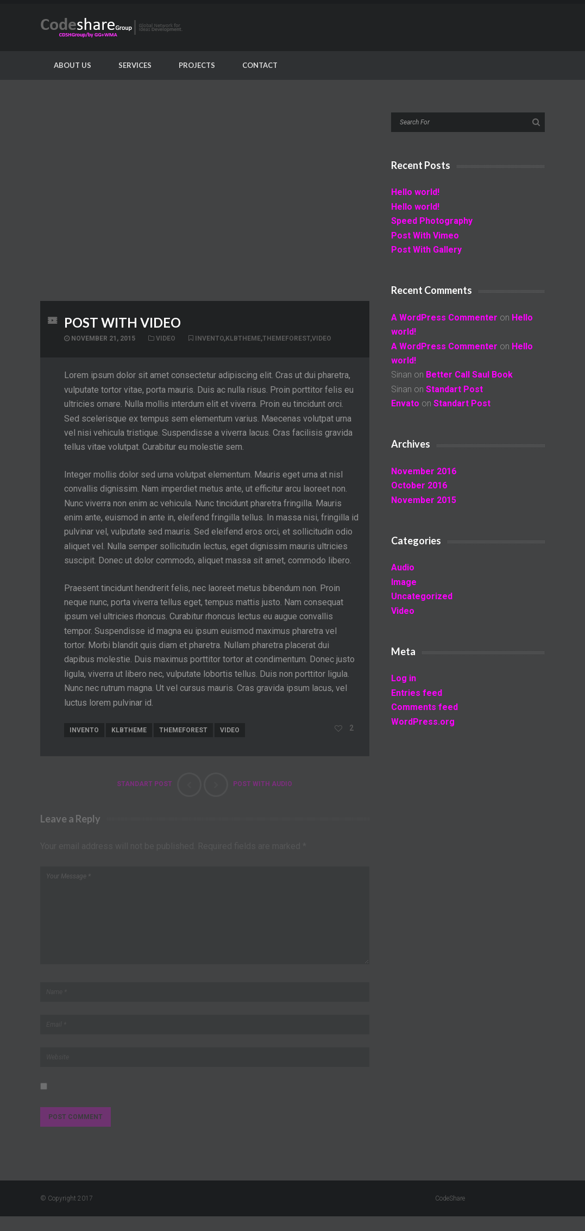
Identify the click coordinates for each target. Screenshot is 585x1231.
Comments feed (424, 707)
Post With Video (122, 322)
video (321, 338)
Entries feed (416, 693)
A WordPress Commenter (444, 317)
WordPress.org (423, 722)
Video (165, 338)
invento (209, 338)
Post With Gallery (426, 249)
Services (135, 65)
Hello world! (415, 192)
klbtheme (243, 338)
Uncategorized (421, 596)
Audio (402, 567)
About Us (72, 65)
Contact (260, 65)
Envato (405, 403)
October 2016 (419, 485)
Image (404, 582)
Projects (197, 65)
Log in (403, 678)
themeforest (286, 338)
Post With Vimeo (425, 235)
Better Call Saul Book (469, 374)
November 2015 (423, 500)
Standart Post (454, 389)
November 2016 (423, 471)
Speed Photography (432, 221)
